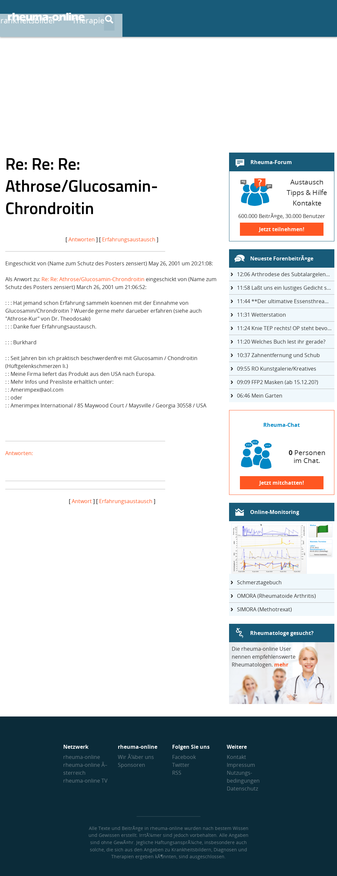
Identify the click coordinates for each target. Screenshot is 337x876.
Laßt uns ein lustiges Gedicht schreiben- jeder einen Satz (285, 287)
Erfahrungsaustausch (128, 239)
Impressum (241, 764)
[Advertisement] (168, 91)
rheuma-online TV (85, 780)
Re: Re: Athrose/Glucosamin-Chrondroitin (92, 279)
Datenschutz (242, 788)
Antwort (82, 501)
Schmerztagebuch (259, 582)
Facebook (184, 757)
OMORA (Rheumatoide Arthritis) (276, 595)
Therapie (221, 17)
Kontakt (236, 757)
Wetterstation (261, 314)
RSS (176, 772)
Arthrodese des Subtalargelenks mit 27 (285, 274)
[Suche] (324, 17)
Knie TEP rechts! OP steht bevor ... (285, 328)
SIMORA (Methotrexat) (264, 609)
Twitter (181, 764)
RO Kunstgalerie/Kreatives (276, 368)
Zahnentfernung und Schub (278, 355)
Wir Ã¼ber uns (136, 757)
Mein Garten (259, 395)
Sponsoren (131, 764)
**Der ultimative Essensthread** (285, 301)
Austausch (272, 17)
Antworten (81, 239)
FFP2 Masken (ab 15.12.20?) (277, 382)
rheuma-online (81, 757)
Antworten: (19, 453)
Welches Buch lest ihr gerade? (281, 341)
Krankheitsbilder (159, 17)
